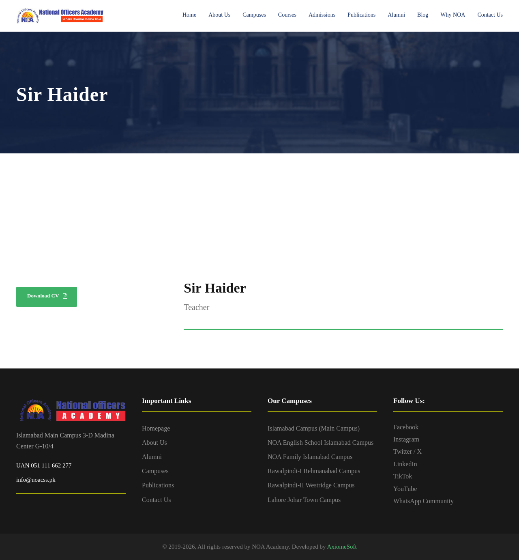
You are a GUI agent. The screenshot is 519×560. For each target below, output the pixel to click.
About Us (219, 15)
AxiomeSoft (341, 546)
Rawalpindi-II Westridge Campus (311, 485)
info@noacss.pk (36, 479)
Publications (361, 15)
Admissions (322, 15)
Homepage (156, 428)
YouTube (405, 488)
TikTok (402, 476)
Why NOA (452, 15)
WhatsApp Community (423, 501)
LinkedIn (405, 464)
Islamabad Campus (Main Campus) (314, 428)
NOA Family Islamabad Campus (310, 456)
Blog (422, 15)
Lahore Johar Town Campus (304, 499)
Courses (287, 15)
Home (189, 15)
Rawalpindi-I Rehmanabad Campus (314, 470)
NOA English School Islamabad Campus (320, 442)
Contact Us (490, 15)
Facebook (405, 427)
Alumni (396, 15)
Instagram (406, 439)
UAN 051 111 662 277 (43, 465)
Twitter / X (407, 451)
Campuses (254, 15)
